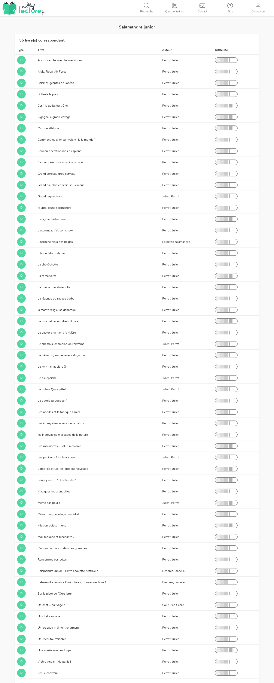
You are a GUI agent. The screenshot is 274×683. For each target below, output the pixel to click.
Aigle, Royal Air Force (52, 72)
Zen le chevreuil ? (49, 673)
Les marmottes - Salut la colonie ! (60, 446)
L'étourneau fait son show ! (56, 230)
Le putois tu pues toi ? (52, 401)
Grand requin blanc (50, 196)
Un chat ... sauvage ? (51, 605)
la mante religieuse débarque (57, 310)
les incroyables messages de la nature (63, 435)
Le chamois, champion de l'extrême (61, 344)
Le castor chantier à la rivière (57, 333)
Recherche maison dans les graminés (62, 548)
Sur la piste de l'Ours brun (55, 594)
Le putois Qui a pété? (52, 389)
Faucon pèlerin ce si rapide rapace (60, 162)
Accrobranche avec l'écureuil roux (60, 60)
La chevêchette (48, 264)
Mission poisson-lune (52, 525)
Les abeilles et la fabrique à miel (59, 412)
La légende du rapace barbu (56, 299)
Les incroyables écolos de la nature (61, 423)
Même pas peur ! (49, 503)
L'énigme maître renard (53, 219)
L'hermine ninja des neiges (55, 242)
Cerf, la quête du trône (53, 106)
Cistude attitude (48, 128)
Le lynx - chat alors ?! (52, 367)
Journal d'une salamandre (54, 208)
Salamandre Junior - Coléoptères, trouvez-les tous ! (72, 582)
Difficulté (221, 50)
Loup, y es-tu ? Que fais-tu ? (57, 480)
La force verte (47, 276)
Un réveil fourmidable (52, 639)
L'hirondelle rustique (51, 253)
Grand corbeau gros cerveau (56, 174)
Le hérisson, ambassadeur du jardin (61, 355)
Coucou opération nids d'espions (59, 151)
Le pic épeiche (47, 378)
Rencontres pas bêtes (52, 560)
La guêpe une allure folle (54, 287)
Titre (41, 50)
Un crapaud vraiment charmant (58, 628)
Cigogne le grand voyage (54, 117)
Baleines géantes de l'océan (56, 83)
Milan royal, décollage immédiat (58, 514)
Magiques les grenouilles (54, 491)
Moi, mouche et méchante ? (56, 537)
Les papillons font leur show (57, 457)
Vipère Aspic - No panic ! (54, 662)
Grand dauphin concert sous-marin (61, 185)
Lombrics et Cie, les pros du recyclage (63, 469)
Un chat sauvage (49, 616)
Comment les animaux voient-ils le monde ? (66, 140)
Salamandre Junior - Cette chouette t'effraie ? (68, 571)
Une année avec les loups (54, 650)
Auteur (166, 50)
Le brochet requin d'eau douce (58, 321)
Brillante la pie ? (48, 94)
